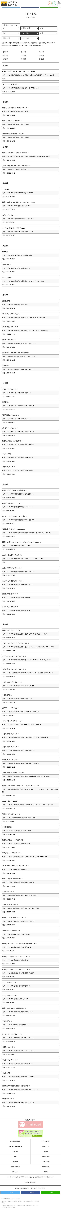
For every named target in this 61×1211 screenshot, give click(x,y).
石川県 (41, 52)
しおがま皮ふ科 (7, 891)
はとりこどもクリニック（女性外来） (13, 516)
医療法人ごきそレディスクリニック (13, 917)
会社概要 (17, 1188)
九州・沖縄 (25, 38)
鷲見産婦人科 (6, 301)
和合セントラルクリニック (10, 814)
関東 (4, 33)
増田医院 (5, 365)
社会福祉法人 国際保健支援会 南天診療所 (15, 352)
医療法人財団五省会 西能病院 (11, 121)
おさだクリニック (7, 467)
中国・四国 (6, 38)
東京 (41, 28)
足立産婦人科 (6, 1021)
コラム (15, 1156)
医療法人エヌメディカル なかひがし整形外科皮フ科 (18, 943)
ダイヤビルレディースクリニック (12, 772)
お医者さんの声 (45, 1156)
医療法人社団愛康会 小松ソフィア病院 (14, 153)
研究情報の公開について (30, 1182)
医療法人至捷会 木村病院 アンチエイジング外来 (18, 202)
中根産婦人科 (6, 695)
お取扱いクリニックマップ (11, 26)
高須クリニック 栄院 (9, 904)
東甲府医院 (5, 264)
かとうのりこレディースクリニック (13, 656)
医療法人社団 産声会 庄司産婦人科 (13, 490)
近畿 (41, 33)
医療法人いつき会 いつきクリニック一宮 (15, 969)
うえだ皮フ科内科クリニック (11, 682)
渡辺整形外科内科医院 (9, 594)
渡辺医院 (5, 402)
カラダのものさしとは (15, 1141)
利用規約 (6, 1207)
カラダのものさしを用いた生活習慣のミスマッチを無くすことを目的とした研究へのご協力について (30, 1177)
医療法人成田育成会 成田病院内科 (13, 1008)
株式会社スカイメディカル (10, 930)
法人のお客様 (41, 1188)
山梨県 (23, 56)
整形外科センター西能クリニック (12, 133)
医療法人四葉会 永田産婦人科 (11, 441)
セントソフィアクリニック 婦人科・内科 (14, 643)
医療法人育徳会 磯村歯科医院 (11, 879)
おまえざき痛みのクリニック (11, 568)
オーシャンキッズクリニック (11, 1034)
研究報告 (46, 1172)
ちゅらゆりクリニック (9, 607)
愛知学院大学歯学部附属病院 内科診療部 (15, 1086)
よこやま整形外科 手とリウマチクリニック (15, 165)
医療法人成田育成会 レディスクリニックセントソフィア (20, 785)
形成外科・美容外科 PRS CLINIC (13, 529)
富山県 (23, 52)
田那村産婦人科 (7, 1099)
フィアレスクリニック (9, 1060)
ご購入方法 (15, 1151)
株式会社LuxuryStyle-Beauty (11, 853)
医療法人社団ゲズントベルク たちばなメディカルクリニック (20, 542)
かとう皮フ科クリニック (9, 995)
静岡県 (23, 59)
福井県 (5, 56)
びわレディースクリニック (10, 314)
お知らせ (46, 1151)
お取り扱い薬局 (45, 1166)
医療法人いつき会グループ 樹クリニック (15, 956)
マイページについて (45, 1141)
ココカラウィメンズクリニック (11, 721)
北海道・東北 (25, 28)
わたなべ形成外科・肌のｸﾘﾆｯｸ (11, 555)
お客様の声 (15, 1161)
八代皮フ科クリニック (9, 215)
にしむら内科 (6, 1073)
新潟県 (5, 52)
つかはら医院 (6, 454)
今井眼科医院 (6, 827)
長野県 (41, 56)
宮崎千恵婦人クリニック (9, 415)
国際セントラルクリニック (10, 630)
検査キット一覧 (45, 1146)
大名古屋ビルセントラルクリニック (13, 669)
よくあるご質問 (45, 1161)
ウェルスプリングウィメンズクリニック (14, 866)
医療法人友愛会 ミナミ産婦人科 (12, 840)
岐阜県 (5, 59)
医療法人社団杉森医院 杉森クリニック (14, 108)
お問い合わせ (15, 1172)
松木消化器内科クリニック (10, 503)
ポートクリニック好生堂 (9, 84)
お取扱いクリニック (15, 1166)
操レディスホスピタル (9, 428)
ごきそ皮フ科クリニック (9, 734)
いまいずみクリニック (9, 389)
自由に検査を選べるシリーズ (15, 1146)
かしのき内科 (6, 277)
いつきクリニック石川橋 (9, 759)
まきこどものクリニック (9, 747)
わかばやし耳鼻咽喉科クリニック (12, 581)
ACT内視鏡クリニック (9, 327)
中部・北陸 (25, 33)
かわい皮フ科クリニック (9, 982)
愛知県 (41, 59)
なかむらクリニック (8, 340)
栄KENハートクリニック (10, 708)
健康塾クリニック (7, 1047)
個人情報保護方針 (25, 1188)
